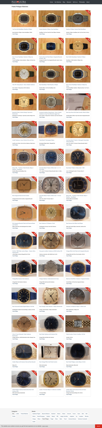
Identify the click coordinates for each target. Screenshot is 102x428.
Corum (74, 413)
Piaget (52, 419)
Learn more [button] (45, 426)
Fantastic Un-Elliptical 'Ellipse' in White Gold (76, 306)
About (87, 2)
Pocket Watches (24, 413)
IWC (57, 416)
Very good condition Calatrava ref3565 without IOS (50, 251)
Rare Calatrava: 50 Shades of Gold (47, 223)
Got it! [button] (98, 426)
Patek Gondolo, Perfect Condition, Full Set (75, 334)
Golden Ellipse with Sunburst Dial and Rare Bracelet (23, 362)
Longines (81, 416)
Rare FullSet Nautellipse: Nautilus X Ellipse (75, 57)
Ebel (83, 413)
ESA (86, 413)
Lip (76, 416)
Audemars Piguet (36, 413)
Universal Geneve (72, 419)
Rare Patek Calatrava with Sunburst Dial (48, 334)
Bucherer (53, 413)
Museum (69, 2)
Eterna (34, 416)
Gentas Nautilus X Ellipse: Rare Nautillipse (48, 29)
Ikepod (53, 416)
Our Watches (58, 2)
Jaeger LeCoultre (64, 416)
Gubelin (48, 416)
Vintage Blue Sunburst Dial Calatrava (20, 278)
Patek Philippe (15, 34)
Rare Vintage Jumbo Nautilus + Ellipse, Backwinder (50, 306)
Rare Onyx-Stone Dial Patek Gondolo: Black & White (77, 112)
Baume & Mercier (46, 413)
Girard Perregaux (41, 416)
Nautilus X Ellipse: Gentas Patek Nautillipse (76, 29)
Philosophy (82, 2)
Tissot (65, 419)
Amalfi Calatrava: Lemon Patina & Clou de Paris (23, 140)
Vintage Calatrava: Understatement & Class (49, 278)
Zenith (34, 421)
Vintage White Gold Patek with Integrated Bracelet (77, 251)
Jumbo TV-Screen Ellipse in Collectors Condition (50, 389)
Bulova (58, 413)
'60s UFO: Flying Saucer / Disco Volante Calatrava (23, 84)
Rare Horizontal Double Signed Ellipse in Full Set (23, 306)
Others (39, 419)
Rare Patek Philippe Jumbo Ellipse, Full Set (75, 362)
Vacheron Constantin (82, 419)
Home (51, 2)
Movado (86, 416)
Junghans (72, 416)
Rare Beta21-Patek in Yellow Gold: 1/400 (75, 168)
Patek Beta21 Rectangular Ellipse (46, 140)
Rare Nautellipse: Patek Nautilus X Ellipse (48, 84)
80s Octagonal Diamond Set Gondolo (20, 195)
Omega (34, 419)
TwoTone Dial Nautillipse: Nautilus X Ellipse (22, 29)
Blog (64, 2)
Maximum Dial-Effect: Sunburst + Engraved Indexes (77, 278)
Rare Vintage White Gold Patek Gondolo (48, 362)
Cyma (78, 413)
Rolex (56, 419)
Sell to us (75, 2)
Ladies (17, 413)
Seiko (61, 419)
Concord (69, 413)
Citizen (63, 413)
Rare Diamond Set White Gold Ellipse (74, 223)
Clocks (13, 416)
